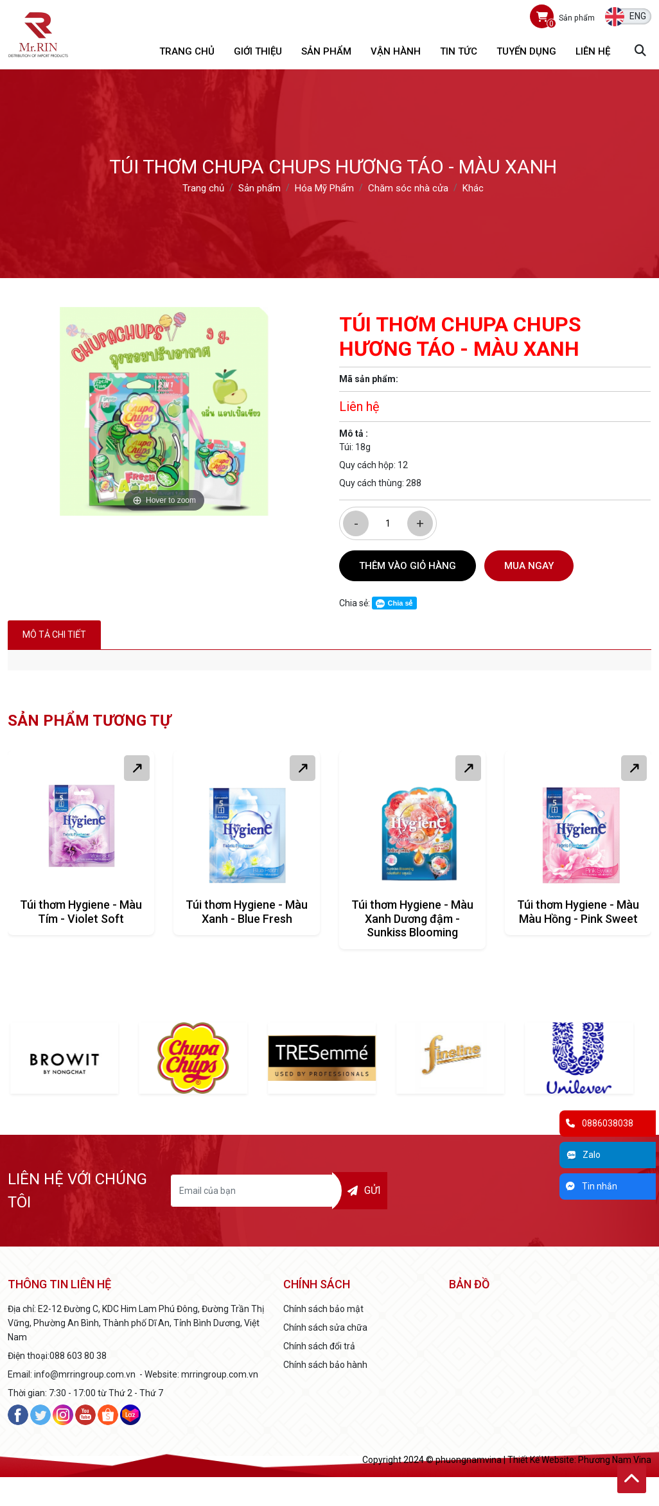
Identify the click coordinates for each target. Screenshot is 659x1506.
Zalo (583, 1155)
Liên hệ (593, 51)
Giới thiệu (258, 51)
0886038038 (599, 1123)
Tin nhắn (591, 1186)
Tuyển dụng (526, 51)
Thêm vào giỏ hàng (407, 566)
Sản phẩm (326, 51)
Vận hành (396, 51)
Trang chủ (187, 51)
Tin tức (458, 51)
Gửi (364, 1190)
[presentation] (495, 1191)
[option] (164, 411)
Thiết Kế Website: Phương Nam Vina (579, 1460)
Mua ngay (529, 566)
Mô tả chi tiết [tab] (54, 634)
